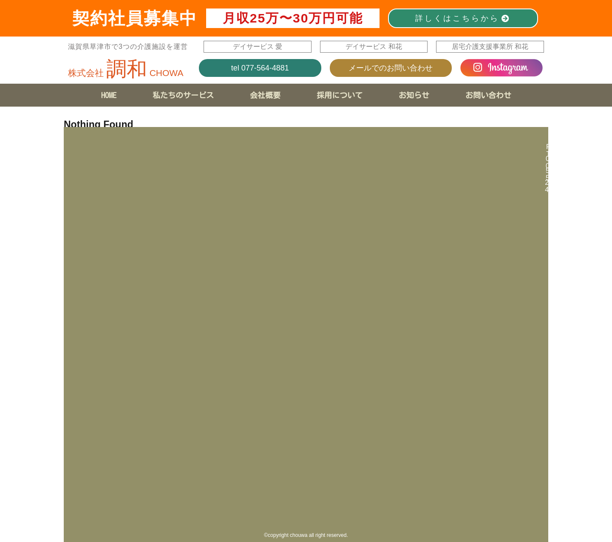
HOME (108, 95)
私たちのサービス (183, 95)
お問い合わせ (488, 95)
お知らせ (414, 95)
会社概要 (265, 95)
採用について (340, 95)
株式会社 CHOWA (125, 73)
